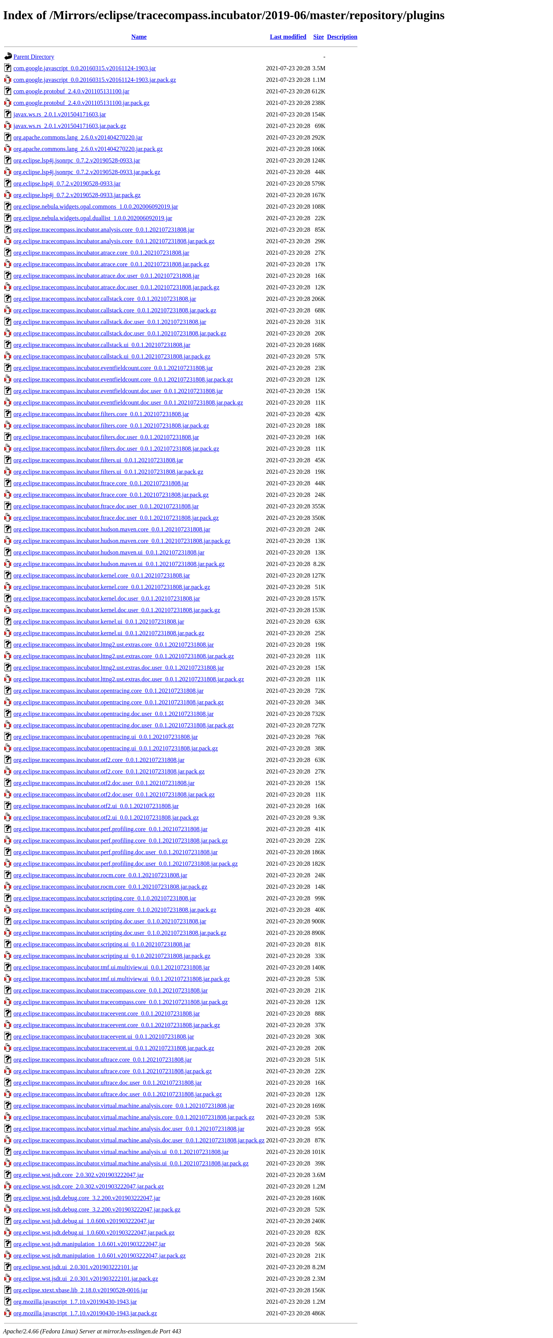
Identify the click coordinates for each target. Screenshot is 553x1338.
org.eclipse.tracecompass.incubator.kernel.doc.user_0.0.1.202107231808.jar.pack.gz (116, 610)
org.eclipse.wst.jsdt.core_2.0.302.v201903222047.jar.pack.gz (88, 1186)
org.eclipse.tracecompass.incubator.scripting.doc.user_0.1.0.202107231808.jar (109, 921)
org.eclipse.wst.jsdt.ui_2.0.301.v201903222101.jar (75, 1267)
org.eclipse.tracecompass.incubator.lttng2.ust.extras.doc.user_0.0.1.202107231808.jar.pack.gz (128, 679)
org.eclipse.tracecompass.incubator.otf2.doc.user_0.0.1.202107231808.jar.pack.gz (114, 794)
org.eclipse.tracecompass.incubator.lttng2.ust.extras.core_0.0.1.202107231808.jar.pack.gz (123, 656)
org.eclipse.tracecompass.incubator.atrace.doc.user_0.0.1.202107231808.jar (106, 275)
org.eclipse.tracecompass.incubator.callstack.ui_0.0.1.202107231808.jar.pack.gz (111, 356)
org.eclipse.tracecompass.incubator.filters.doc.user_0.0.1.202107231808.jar (106, 437)
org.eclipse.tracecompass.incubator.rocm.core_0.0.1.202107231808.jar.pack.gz (110, 886)
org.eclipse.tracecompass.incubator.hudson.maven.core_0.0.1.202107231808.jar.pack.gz (121, 541)
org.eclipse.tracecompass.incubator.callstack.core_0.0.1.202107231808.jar (104, 298)
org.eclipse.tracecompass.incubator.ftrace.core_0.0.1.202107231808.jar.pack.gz (111, 494)
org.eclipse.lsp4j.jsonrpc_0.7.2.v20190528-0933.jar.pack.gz (86, 172)
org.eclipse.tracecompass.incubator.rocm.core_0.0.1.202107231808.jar (100, 875)
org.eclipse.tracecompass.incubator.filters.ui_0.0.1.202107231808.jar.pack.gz (108, 471)
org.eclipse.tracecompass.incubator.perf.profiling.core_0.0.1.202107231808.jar (110, 829)
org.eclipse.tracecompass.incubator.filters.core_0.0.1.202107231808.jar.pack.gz (111, 425)
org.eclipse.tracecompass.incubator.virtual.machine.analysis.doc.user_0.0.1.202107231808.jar (128, 1129)
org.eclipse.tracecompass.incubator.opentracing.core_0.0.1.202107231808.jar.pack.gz (118, 702)
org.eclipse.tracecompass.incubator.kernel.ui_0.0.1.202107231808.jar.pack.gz (108, 633)
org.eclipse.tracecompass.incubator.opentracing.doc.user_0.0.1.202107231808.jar (113, 714)
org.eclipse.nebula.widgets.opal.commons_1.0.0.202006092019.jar (95, 206)
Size (318, 36)
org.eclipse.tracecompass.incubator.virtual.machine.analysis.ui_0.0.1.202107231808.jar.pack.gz (130, 1163)
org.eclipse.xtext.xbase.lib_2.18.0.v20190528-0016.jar (80, 1290)
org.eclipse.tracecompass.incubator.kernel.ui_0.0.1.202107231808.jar (98, 621)
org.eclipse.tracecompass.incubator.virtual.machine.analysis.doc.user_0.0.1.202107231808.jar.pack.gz (139, 1140)
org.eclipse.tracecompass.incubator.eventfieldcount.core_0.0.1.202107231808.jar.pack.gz (123, 379)
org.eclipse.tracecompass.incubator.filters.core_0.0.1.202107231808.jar (101, 414)
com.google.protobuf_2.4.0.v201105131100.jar (71, 91)
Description (342, 36)
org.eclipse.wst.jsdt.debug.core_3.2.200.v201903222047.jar (86, 1198)
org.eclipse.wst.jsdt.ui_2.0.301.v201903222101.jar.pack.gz (85, 1278)
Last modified (288, 36)
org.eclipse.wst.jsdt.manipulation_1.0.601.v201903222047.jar (89, 1244)
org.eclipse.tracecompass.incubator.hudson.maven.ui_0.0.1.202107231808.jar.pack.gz (119, 564)
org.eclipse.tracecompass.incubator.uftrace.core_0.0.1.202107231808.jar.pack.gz (112, 1071)
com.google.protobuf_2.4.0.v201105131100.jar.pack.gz (81, 103)
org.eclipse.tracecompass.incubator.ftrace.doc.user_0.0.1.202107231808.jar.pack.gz (116, 518)
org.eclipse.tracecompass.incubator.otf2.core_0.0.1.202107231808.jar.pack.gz (109, 771)
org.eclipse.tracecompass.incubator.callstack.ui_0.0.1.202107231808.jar (101, 345)
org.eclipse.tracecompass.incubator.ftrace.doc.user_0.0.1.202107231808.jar (106, 506)
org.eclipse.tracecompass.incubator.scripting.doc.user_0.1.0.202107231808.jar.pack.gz (119, 933)
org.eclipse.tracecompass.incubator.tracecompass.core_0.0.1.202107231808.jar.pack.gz (120, 1002)
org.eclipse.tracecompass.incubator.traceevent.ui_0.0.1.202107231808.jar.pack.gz (113, 1048)
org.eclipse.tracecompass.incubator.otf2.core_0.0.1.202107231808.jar (98, 760)
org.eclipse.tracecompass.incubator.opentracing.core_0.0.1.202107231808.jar (108, 690)
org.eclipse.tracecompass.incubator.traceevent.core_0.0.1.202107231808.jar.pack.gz (116, 1025)
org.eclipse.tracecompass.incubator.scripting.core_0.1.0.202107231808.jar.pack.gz (114, 909)
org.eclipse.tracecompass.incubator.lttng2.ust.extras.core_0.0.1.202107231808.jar (113, 644)
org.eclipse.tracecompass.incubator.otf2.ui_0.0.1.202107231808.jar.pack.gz (106, 817)
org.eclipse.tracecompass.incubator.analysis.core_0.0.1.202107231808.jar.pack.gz (114, 241)
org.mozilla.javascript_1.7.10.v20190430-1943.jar (75, 1301)
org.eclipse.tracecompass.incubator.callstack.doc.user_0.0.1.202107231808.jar (109, 322)
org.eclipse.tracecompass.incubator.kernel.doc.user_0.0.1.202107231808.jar (106, 598)
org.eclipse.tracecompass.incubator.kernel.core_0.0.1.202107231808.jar (101, 575)
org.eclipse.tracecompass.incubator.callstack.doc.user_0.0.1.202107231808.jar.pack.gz (119, 333)
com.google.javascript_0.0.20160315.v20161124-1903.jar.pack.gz (94, 79)
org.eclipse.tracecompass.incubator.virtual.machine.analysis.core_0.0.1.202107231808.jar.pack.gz (134, 1117)
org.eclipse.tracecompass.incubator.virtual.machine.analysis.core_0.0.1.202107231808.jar (123, 1105)
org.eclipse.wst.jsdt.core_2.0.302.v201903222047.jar (78, 1175)
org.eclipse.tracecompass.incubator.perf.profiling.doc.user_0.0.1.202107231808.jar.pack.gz (125, 863)
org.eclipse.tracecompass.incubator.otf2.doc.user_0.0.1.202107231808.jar (104, 783)
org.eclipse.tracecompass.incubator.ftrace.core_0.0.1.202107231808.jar (101, 483)
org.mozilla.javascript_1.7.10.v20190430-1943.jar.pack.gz (85, 1313)
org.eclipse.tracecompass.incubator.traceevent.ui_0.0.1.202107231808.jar (103, 1036)
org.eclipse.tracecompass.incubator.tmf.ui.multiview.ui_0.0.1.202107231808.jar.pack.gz (121, 979)
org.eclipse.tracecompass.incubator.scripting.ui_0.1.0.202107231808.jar (101, 944)
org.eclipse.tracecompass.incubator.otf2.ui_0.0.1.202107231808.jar (96, 806)
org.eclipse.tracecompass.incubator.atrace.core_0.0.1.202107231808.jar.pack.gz (111, 264)
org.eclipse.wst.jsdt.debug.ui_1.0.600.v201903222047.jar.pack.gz (94, 1232)
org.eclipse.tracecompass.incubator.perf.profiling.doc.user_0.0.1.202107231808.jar (115, 852)
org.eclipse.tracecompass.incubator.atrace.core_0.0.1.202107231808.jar (101, 252)
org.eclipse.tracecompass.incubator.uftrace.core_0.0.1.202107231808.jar (102, 1059)
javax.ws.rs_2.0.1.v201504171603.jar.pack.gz (69, 126)
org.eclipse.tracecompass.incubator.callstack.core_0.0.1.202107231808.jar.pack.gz (114, 310)
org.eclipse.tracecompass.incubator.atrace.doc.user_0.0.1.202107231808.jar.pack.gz (116, 287)
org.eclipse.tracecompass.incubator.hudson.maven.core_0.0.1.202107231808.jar (111, 529)
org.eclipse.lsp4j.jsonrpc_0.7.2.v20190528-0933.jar (76, 160)
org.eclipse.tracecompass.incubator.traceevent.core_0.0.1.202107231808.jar (106, 1013)
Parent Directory (33, 56)
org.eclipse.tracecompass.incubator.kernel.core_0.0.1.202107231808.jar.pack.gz (111, 587)
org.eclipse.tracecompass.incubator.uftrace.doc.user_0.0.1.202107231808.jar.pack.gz (117, 1094)
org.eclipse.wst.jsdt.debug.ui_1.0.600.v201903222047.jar (83, 1221)
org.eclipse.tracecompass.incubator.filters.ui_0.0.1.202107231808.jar (98, 460)
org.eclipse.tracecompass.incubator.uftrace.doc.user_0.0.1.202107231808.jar (107, 1082)
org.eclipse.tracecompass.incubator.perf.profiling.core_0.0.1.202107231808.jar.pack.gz (120, 840)
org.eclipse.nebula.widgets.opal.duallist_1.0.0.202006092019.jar (92, 218)
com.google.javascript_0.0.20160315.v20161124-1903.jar (84, 68)
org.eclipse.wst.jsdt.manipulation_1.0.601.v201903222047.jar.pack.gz (99, 1255)
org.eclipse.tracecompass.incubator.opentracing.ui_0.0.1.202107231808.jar (105, 737)
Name (139, 36)
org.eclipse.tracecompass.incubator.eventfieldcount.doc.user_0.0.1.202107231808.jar (118, 391)
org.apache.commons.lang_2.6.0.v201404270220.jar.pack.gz (88, 149)
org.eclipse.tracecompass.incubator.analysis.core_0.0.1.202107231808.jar (103, 229)
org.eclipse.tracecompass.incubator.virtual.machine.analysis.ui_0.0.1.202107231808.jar (120, 1152)
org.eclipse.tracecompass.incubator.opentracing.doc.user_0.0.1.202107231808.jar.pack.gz (123, 725)
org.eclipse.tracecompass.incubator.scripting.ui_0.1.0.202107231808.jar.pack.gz (111, 956)
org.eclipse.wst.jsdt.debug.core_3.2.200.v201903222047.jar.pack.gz (96, 1209)
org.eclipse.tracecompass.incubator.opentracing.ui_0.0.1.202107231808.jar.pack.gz (115, 748)
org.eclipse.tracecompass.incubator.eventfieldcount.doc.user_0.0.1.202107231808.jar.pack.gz (128, 402)
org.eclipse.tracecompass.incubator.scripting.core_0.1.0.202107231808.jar (104, 898)
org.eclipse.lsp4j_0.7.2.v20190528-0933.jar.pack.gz (77, 195)
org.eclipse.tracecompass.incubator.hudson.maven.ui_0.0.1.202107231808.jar (108, 552)
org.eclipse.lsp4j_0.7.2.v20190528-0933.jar (67, 183)
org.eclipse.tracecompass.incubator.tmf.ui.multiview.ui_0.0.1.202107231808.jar (111, 967)
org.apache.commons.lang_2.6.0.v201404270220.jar (77, 137)
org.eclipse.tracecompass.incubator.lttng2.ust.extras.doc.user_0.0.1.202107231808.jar (118, 667)
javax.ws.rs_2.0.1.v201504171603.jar (59, 114)
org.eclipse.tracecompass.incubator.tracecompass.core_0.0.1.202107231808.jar (110, 990)
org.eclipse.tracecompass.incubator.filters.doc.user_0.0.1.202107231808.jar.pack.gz (116, 448)
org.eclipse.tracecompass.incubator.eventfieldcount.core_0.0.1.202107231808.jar (113, 368)
